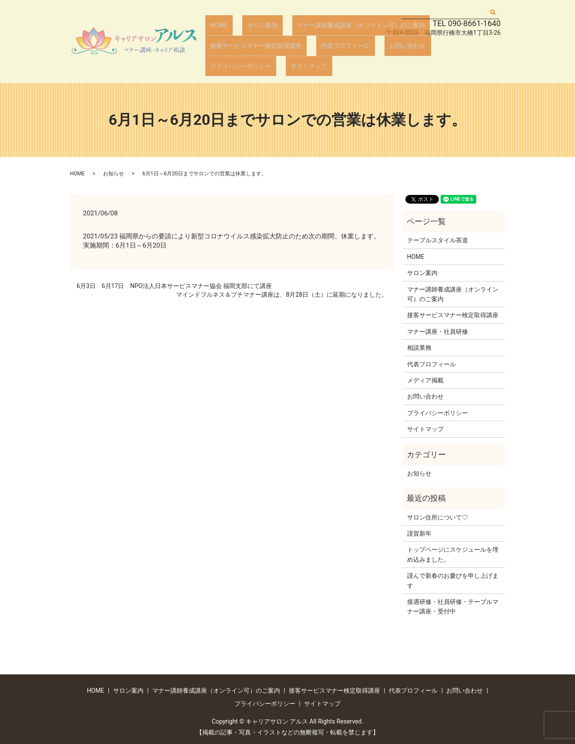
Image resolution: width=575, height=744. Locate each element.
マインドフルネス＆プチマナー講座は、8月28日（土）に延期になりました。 (282, 294)
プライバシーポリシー (446, 55)
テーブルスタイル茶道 (437, 240)
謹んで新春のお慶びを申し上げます (452, 580)
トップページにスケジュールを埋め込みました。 (452, 554)
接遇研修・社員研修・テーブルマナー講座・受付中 (452, 606)
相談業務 (419, 347)
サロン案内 (249, 41)
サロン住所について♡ (437, 517)
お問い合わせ (386, 55)
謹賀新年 (419, 533)
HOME (215, 41)
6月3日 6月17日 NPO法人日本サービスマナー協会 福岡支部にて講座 (174, 285)
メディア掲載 (425, 380)
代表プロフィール (333, 55)
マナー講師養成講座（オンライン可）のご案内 (340, 41)
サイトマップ (224, 68)
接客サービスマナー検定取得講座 (252, 55)
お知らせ (113, 174)
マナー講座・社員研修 (437, 331)
